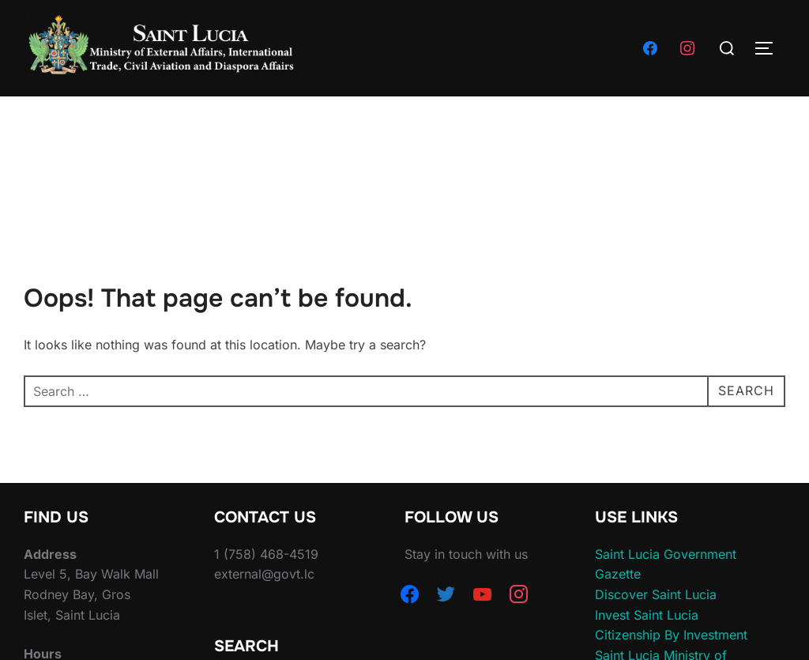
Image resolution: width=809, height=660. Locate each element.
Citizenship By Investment (671, 635)
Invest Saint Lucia (646, 615)
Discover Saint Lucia (656, 594)
